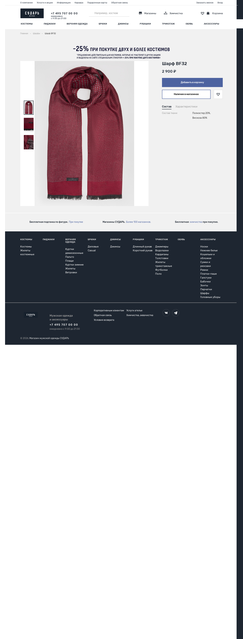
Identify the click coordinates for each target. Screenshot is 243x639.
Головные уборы (210, 297)
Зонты (204, 285)
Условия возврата (104, 320)
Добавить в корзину (192, 82)
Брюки (103, 23)
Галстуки (205, 277)
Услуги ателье (134, 310)
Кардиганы (162, 254)
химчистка (196, 222)
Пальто (69, 256)
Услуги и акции (45, 2)
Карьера (79, 2)
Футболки (161, 269)
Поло (158, 273)
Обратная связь (119, 2)
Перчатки (206, 289)
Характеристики (186, 106)
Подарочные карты (97, 2)
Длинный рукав (142, 246)
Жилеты (70, 268)
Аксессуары (211, 23)
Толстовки (161, 258)
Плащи (69, 260)
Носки (204, 246)
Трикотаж (168, 23)
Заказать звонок (204, 3)
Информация (64, 2)
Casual (92, 250)
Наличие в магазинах (186, 94)
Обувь (189, 23)
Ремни (204, 269)
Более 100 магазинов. (138, 222)
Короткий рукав (142, 250)
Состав (166, 106)
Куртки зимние (74, 264)
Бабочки (205, 281)
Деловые (93, 246)
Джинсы (123, 23)
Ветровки (71, 272)
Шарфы (204, 293)
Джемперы (161, 246)
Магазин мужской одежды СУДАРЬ (49, 338)
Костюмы (27, 23)
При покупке (76, 222)
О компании (26, 2)
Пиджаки (50, 23)
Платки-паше (208, 273)
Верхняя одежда (77, 23)
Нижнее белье (209, 250)
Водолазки (162, 250)
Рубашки (145, 23)
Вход (220, 3)
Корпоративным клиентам (109, 310)
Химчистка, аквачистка (139, 315)
